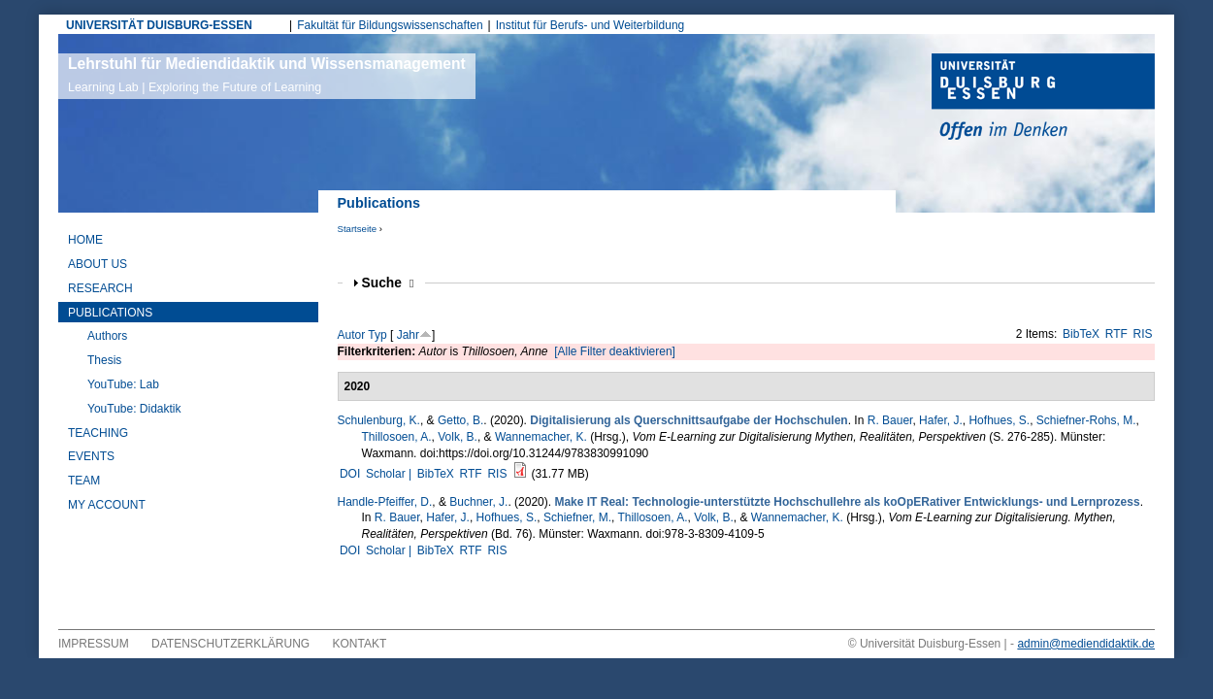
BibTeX (1081, 334)
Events (91, 456)
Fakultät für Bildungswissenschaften (389, 25)
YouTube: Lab (123, 384)
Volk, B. (457, 437)
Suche (388, 283)
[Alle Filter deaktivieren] (614, 351)
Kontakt (360, 643)
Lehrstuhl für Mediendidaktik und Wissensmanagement (267, 74)
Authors (107, 336)
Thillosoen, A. (397, 437)
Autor (352, 335)
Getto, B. (460, 420)
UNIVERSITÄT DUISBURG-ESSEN (159, 25)
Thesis (104, 360)
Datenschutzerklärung (230, 643)
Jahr (408, 335)
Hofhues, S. (999, 420)
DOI (350, 474)
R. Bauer (890, 420)
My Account (107, 505)
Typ (377, 335)
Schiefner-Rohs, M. (1086, 420)
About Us (97, 264)
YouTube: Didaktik (134, 409)
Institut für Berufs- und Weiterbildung (590, 25)
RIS (1143, 334)
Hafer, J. (941, 420)
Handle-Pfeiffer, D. (385, 502)
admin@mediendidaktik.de (1086, 643)
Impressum (93, 643)
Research (100, 288)
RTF (1116, 334)
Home (85, 240)
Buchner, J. (478, 502)
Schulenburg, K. (379, 420)
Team (84, 480)
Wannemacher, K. (541, 437)
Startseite (357, 228)
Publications (110, 312)
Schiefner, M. (577, 517)
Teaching (98, 433)
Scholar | (390, 474)
